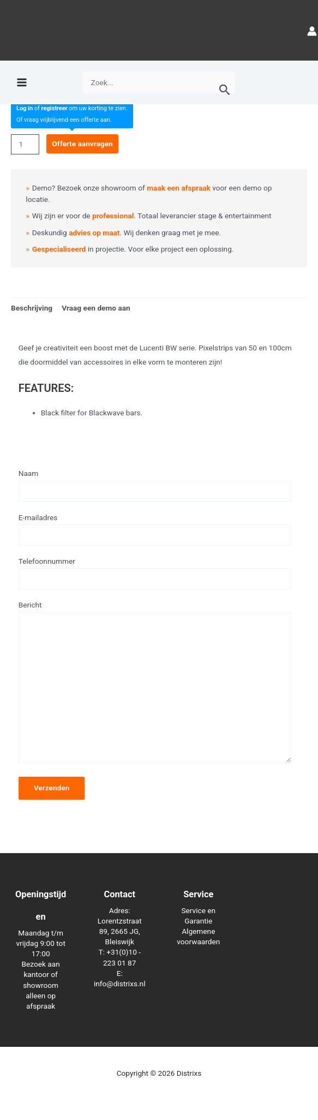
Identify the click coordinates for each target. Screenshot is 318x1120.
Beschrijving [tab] (31, 307)
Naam (155, 485)
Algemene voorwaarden (198, 936)
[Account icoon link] (312, 30)
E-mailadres (155, 529)
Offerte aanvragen (82, 143)
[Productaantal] (25, 144)
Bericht (155, 683)
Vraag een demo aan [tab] (96, 307)
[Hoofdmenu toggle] (21, 82)
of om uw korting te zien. (72, 108)
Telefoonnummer (155, 573)
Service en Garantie (198, 915)
